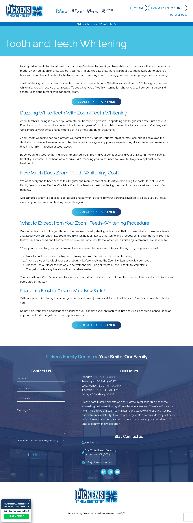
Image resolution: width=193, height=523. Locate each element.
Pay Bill (139, 8)
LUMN (119, 514)
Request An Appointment (167, 8)
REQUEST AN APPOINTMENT (96, 101)
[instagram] (110, 471)
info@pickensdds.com (98, 462)
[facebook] (103, 471)
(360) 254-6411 (177, 14)
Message (23, 410)
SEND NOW (41, 454)
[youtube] (117, 471)
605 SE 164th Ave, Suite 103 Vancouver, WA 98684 (100, 452)
